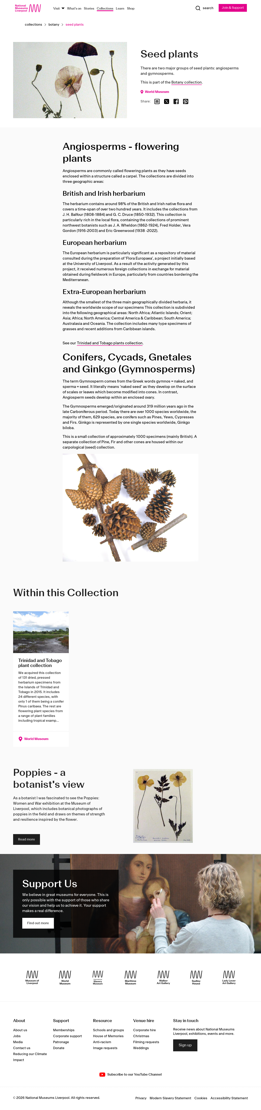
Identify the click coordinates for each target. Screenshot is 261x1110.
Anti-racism (102, 1042)
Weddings (141, 1048)
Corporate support (67, 1036)
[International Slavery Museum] (98, 977)
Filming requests (146, 1042)
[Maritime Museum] (131, 977)
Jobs (17, 1036)
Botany (54, 25)
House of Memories (108, 1036)
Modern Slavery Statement (170, 1098)
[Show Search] (203, 8)
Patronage (61, 1042)
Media (18, 1042)
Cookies (200, 1098)
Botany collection (186, 83)
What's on (74, 8)
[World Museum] (65, 977)
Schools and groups (108, 1030)
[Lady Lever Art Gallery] (229, 977)
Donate (58, 1048)
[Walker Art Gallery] (163, 977)
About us (20, 1030)
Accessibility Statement (229, 1098)
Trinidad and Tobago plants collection (110, 344)
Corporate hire (144, 1030)
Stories (89, 8)
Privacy (141, 1098)
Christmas (141, 1036)
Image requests (105, 1048)
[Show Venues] (63, 8)
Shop (131, 8)
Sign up (185, 1045)
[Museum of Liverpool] (32, 977)
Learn (120, 8)
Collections (105, 8)
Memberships (64, 1030)
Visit (56, 8)
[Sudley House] (196, 977)
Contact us (21, 1048)
